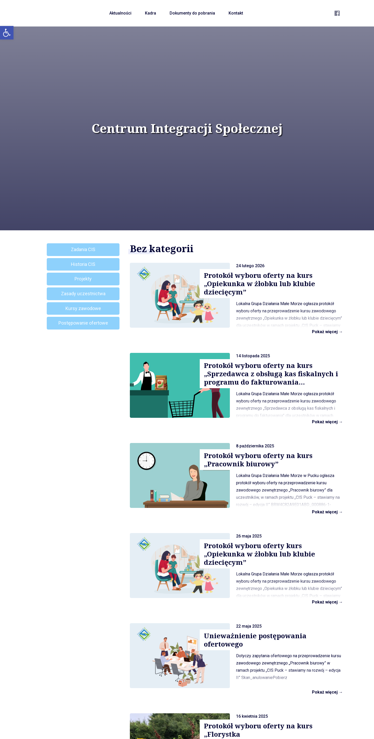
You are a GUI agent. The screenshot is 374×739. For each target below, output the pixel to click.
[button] (7, 32)
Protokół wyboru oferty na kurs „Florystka (258, 730)
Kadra (150, 13)
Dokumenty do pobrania (192, 13)
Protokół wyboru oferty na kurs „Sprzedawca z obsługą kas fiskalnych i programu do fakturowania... (271, 374)
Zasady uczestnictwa (83, 293)
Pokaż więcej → (327, 331)
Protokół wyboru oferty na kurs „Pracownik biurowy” (258, 459)
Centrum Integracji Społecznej (187, 128)
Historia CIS (83, 264)
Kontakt (236, 13)
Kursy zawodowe (83, 308)
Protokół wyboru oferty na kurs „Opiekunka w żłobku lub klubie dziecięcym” (259, 284)
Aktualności (120, 13)
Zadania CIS (83, 249)
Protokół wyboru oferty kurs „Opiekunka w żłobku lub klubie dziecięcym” (259, 554)
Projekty (83, 278)
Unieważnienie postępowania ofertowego (255, 640)
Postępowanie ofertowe (83, 323)
